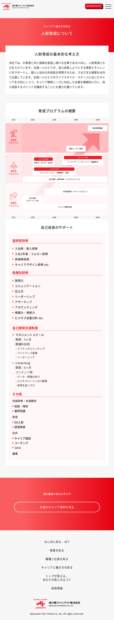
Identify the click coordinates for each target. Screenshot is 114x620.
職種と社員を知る (56, 559)
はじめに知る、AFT (57, 542)
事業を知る (57, 550)
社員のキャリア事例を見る (57, 512)
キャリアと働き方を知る (57, 567)
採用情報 (57, 588)
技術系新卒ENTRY (94, 5)
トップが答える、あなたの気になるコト (57, 578)
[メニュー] (108, 6)
